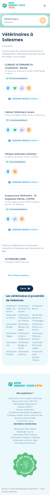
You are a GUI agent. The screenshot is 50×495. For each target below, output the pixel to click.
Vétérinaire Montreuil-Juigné (37, 345)
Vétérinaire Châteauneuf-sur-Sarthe (25, 318)
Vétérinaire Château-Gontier (37, 336)
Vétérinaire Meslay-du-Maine (24, 327)
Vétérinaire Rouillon (11, 353)
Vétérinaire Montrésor (25, 443)
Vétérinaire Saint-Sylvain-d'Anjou (37, 355)
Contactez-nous (25, 420)
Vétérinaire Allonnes (23, 353)
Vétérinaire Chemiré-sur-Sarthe (24, 308)
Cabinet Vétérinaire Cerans (19, 112)
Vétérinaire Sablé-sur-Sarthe (11, 308)
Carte (25, 288)
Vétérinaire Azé (11, 344)
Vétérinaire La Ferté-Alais (25, 440)
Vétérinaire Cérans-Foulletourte (24, 336)
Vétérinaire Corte (25, 431)
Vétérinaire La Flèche (11, 316)
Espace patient (25, 406)
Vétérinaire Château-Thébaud (25, 437)
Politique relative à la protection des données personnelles (25, 416)
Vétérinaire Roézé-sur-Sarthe (37, 327)
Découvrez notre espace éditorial (25, 398)
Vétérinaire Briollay (11, 325)
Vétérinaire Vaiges (11, 334)
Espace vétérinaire (25, 409)
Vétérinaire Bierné (37, 307)
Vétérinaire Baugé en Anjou (23, 345)
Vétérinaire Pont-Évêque (25, 434)
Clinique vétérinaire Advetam (21, 153)
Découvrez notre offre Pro (25, 401)
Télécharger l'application (25, 404)
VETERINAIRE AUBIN (15, 259)
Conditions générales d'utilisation (25, 412)
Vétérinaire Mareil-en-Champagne (38, 318)
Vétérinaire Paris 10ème (25, 429)
